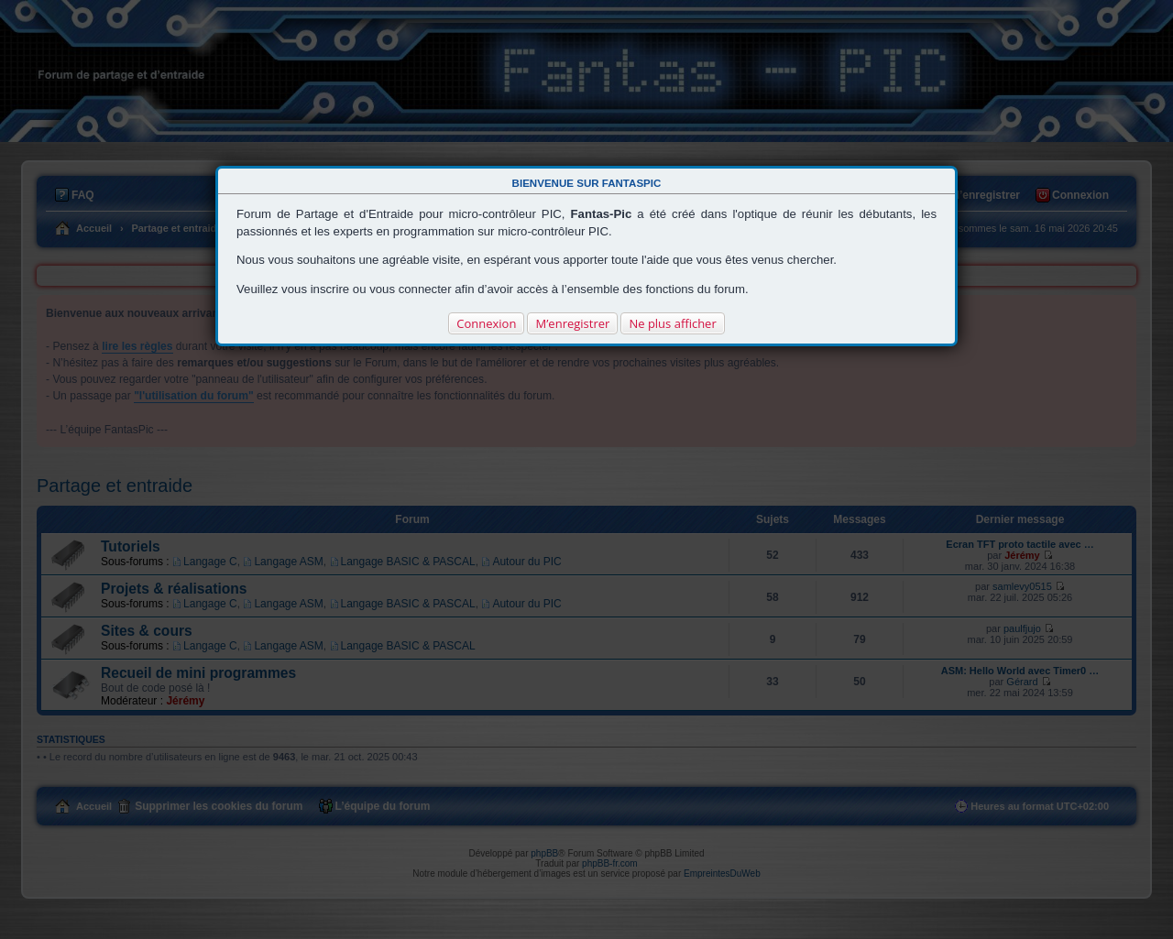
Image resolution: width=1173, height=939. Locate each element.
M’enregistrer (572, 323)
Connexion (486, 323)
